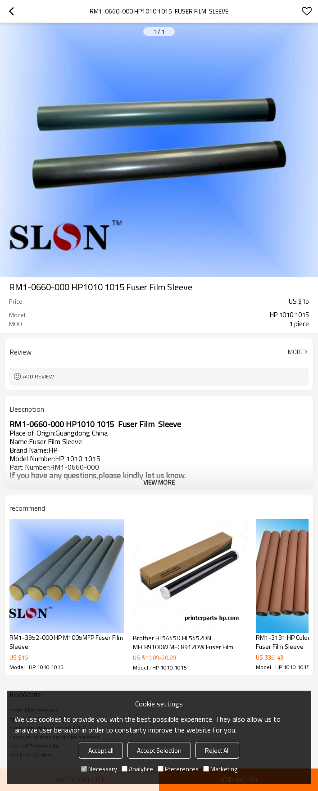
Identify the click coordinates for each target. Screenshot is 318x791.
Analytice (137, 768)
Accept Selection (159, 750)
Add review (38, 376)
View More (159, 482)
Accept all (101, 750)
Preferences (178, 768)
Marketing (220, 768)
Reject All (217, 750)
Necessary (99, 768)
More (296, 351)
